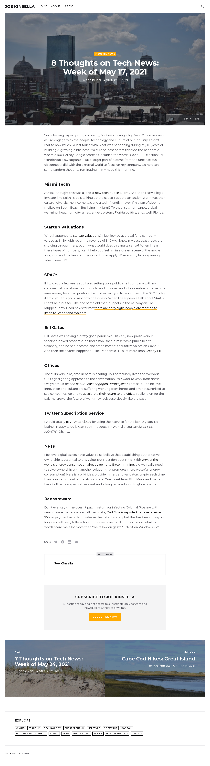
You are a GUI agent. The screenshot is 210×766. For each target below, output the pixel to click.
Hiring (54, 733)
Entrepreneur (74, 728)
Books (98, 733)
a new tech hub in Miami (110, 193)
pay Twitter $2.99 (78, 422)
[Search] (202, 6)
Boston (126, 728)
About (55, 6)
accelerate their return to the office (108, 394)
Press (68, 6)
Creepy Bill (154, 351)
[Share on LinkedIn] (69, 541)
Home (43, 6)
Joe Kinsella (20, 6)
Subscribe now (105, 616)
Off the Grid (81, 733)
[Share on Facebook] (62, 541)
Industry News (105, 54)
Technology (52, 728)
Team (66, 733)
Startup (34, 728)
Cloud (20, 728)
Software (110, 728)
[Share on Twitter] (55, 541)
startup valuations (86, 235)
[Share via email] (76, 541)
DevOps (137, 733)
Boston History (117, 733)
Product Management (31, 733)
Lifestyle (94, 728)
